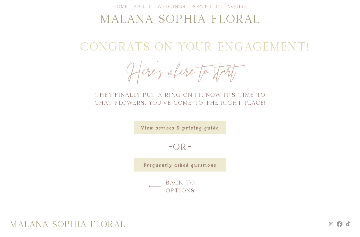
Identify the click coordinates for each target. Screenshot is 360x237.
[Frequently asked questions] (180, 165)
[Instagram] (331, 224)
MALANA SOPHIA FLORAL (180, 18)
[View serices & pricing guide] (180, 127)
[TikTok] (348, 224)
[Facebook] (339, 224)
